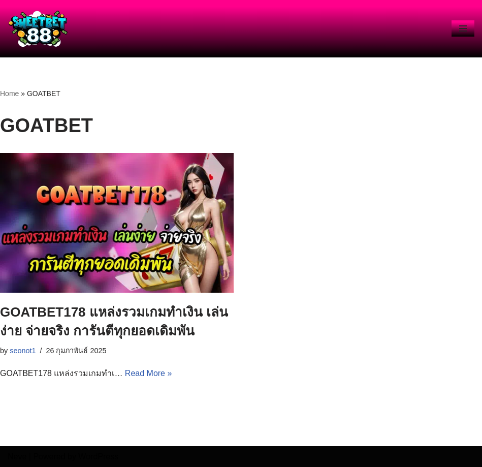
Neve (17, 456)
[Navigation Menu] (463, 28)
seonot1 (23, 351)
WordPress (98, 456)
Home (9, 93)
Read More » (148, 373)
